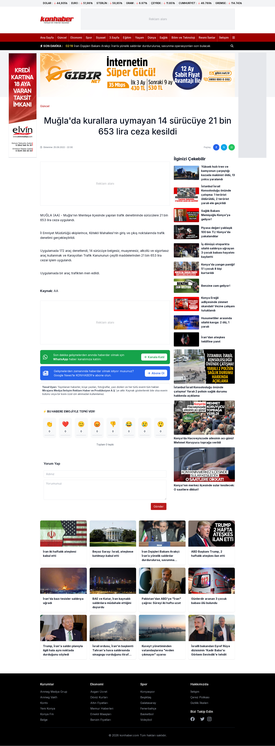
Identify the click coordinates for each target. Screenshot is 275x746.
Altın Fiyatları (99, 703)
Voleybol (146, 720)
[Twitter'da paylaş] (224, 147)
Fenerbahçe (148, 708)
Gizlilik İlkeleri (199, 703)
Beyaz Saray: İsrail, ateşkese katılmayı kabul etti (102, 44)
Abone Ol (156, 373)
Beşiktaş (145, 697)
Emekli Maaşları (100, 714)
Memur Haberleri (101, 708)
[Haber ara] (232, 45)
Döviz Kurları (99, 697)
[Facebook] (192, 719)
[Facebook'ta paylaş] (216, 147)
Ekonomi (76, 37)
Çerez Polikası (199, 697)
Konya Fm (47, 714)
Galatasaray (148, 703)
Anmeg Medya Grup (53, 692)
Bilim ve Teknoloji (183, 37)
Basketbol (146, 714)
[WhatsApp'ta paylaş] (232, 147)
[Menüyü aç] (233, 37)
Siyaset (101, 37)
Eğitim (127, 37)
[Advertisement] (252, 104)
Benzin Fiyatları (100, 720)
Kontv (44, 703)
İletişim (224, 37)
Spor (89, 37)
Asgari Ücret (98, 692)
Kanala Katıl (154, 357)
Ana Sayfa (47, 37)
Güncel (62, 37)
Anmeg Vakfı (48, 697)
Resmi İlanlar (207, 37)
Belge (44, 720)
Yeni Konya (47, 708)
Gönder (159, 506)
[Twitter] (202, 719)
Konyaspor (147, 692)
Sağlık (164, 37)
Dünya (152, 37)
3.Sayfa (114, 37)
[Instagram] (209, 719)
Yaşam (139, 37)
